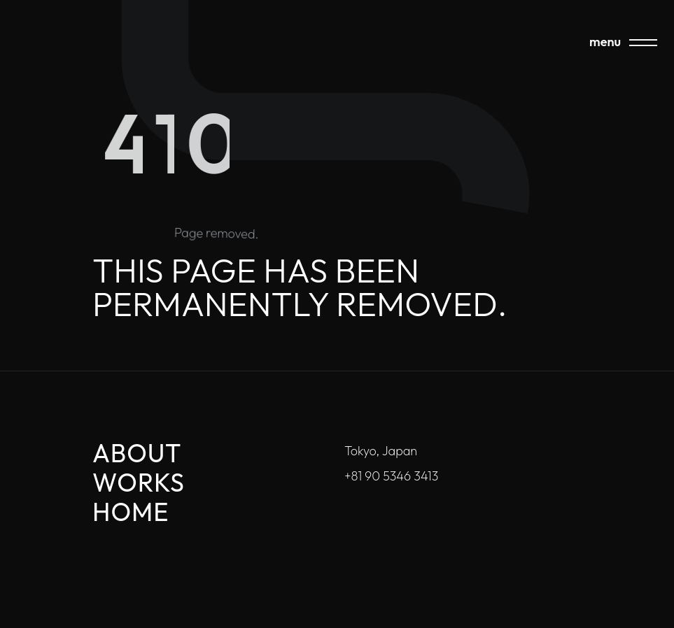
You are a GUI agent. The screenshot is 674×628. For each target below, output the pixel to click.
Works (138, 482)
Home (130, 511)
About (137, 453)
